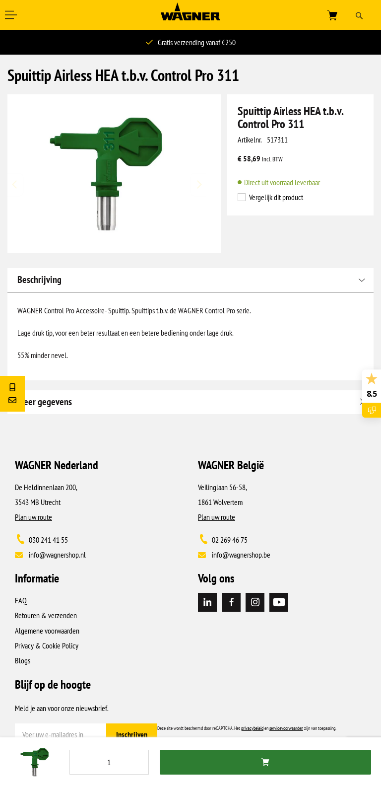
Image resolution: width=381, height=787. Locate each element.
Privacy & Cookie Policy (46, 645)
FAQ (21, 600)
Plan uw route (33, 517)
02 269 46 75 (230, 540)
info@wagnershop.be (241, 555)
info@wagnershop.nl (57, 555)
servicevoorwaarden (286, 728)
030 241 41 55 (48, 540)
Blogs (22, 660)
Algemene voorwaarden (47, 631)
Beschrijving (39, 279)
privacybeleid (252, 728)
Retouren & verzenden (46, 615)
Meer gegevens (44, 401)
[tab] (190, 280)
